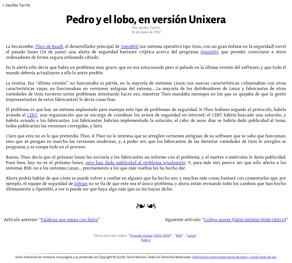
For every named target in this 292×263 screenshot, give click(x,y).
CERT (32, 115)
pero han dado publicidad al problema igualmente (136, 162)
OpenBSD (130, 46)
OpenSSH (209, 52)
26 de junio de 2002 (146, 32)
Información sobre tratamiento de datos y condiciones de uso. (234, 257)
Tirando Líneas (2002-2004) (150, 236)
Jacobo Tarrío (17, 5)
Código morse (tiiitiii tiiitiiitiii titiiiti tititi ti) (245, 219)
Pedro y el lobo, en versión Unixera (146, 20)
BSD (179, 236)
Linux (191, 236)
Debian (81, 183)
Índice (145, 240)
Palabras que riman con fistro (69, 219)
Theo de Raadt (49, 46)
